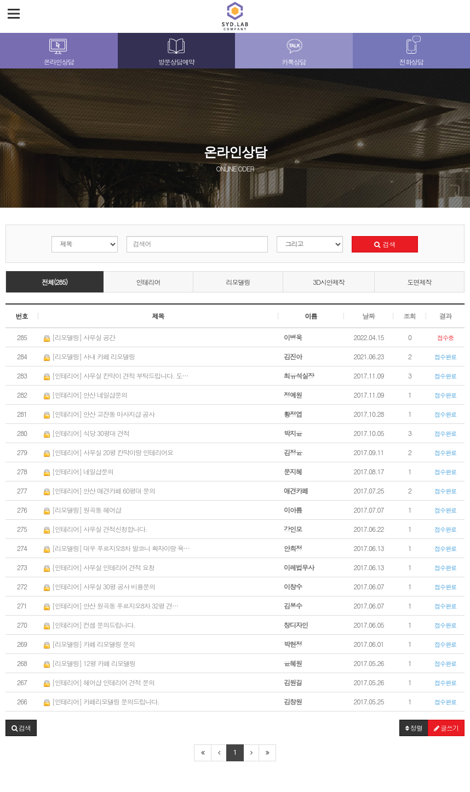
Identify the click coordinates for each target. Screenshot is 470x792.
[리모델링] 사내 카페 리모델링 (89, 356)
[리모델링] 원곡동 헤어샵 (82, 509)
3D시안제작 (329, 281)
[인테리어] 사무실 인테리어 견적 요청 (99, 567)
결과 (445, 315)
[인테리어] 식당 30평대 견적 (86, 433)
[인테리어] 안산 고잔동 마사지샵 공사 (99, 413)
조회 (410, 315)
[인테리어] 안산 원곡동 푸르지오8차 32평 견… (111, 605)
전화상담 (411, 61)
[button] (21, 728)
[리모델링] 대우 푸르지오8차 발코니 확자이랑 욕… (117, 548)
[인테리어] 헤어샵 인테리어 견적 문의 (99, 682)
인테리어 (148, 281)
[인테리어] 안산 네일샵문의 (85, 394)
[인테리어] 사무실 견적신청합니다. (95, 528)
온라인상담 (59, 61)
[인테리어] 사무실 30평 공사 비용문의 (99, 586)
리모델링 (238, 281)
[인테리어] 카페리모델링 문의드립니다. (101, 701)
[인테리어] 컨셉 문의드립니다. (89, 624)
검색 (385, 244)
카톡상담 (294, 61)
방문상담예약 (176, 61)
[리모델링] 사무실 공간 (79, 337)
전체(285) (54, 281)
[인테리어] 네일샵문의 (78, 471)
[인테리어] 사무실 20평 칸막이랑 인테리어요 (108, 452)
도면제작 (419, 281)
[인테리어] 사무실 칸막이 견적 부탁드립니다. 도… (116, 375)
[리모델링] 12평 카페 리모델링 (89, 663)
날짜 (369, 315)
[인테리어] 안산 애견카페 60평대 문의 (99, 490)
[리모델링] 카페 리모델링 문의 (89, 643)
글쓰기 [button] (446, 727)
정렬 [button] (413, 727)
